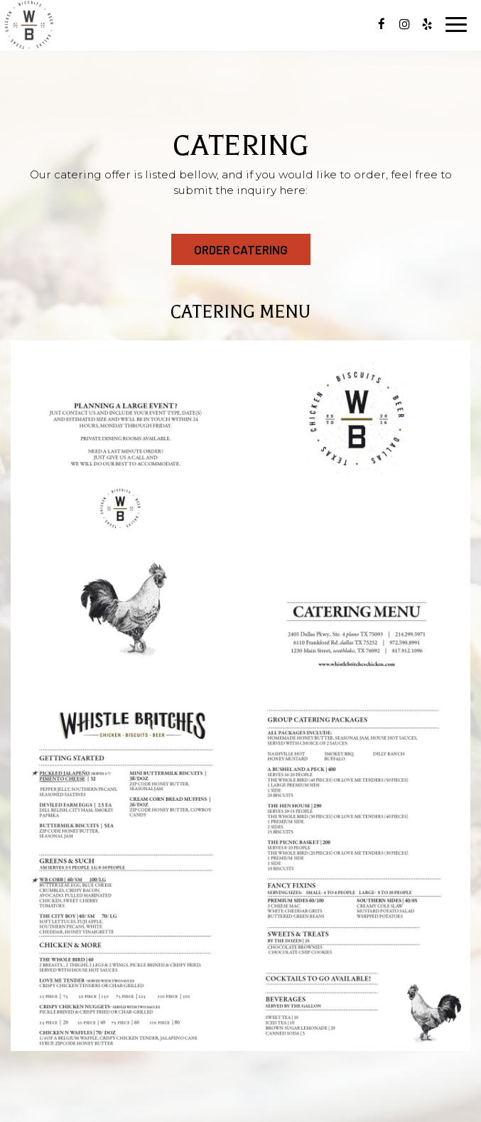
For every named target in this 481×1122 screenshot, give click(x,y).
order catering (241, 249)
